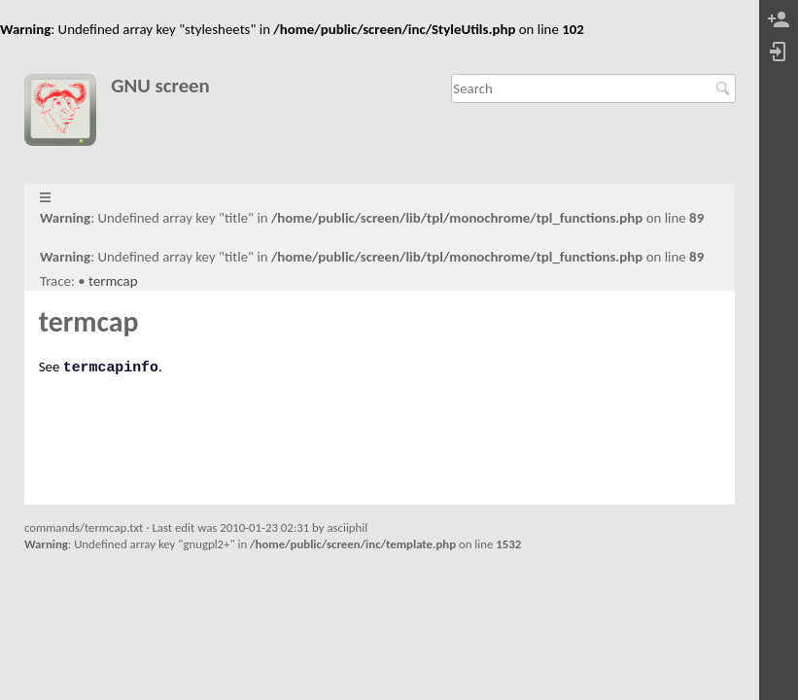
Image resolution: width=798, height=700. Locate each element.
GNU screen (160, 86)
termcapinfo (110, 367)
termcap (112, 281)
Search (725, 88)
